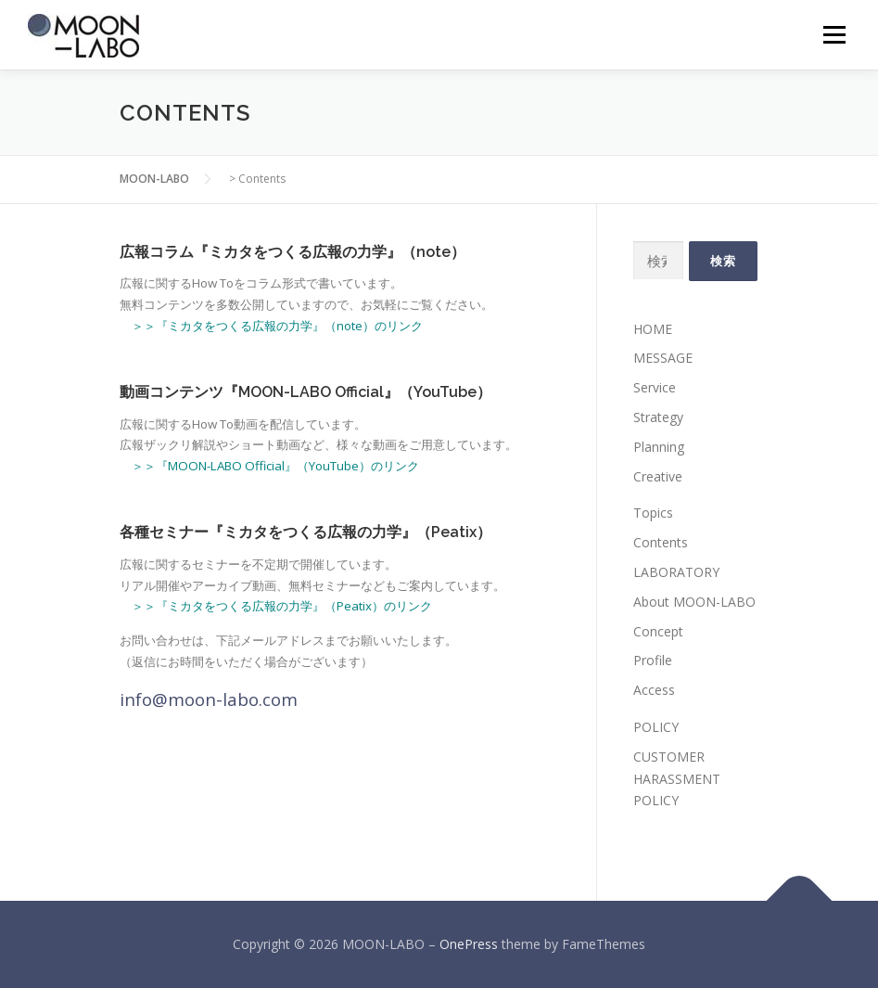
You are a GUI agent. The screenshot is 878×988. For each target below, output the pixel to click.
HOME (652, 329)
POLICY (656, 727)
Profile (652, 660)
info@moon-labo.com (209, 699)
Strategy (658, 417)
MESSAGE (663, 357)
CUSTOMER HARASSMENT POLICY (676, 779)
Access (654, 690)
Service (654, 387)
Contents (660, 542)
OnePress (468, 944)
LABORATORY (676, 572)
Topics (653, 512)
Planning (658, 447)
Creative (657, 476)
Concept (658, 631)
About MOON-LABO (694, 601)
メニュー (834, 34)
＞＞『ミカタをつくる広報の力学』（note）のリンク (277, 325)
